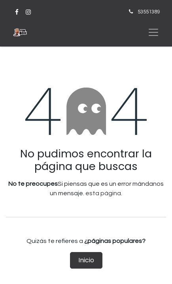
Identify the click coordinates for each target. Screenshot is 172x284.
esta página (103, 193)
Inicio (86, 260)
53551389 (149, 12)
